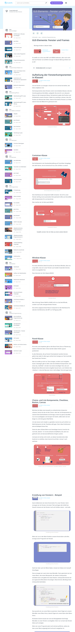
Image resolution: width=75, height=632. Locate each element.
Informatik (34, 37)
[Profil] (70, 2)
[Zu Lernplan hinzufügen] (33, 33)
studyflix (10, 2)
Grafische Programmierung (48, 37)
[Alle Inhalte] (66, 2)
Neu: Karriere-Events (56, 2)
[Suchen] (46, 2)
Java (40, 37)
